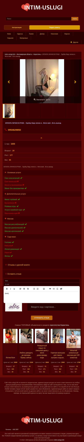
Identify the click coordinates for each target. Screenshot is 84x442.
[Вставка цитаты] (50, 288)
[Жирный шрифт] (7, 288)
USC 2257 (15, 429)
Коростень (37, 54)
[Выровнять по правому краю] (28, 288)
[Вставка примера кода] (54, 288)
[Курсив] (10, 288)
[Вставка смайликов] (44, 288)
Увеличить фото (42, 100)
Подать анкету (54, 27)
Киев (9, 34)
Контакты (8, 429)
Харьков (10, 38)
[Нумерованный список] (37, 288)
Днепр (42, 34)
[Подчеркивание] (14, 288)
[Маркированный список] (34, 288)
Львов (31, 34)
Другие (74, 42)
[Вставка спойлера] (57, 288)
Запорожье (24, 38)
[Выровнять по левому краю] (20, 288)
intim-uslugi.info (10, 54)
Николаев (54, 34)
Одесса (20, 34)
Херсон (67, 34)
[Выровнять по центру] (24, 288)
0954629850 (13, 129)
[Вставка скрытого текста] (61, 288)
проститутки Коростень (59, 325)
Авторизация (17, 27)
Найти (75, 19)
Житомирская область (24, 54)
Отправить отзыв (41, 318)
